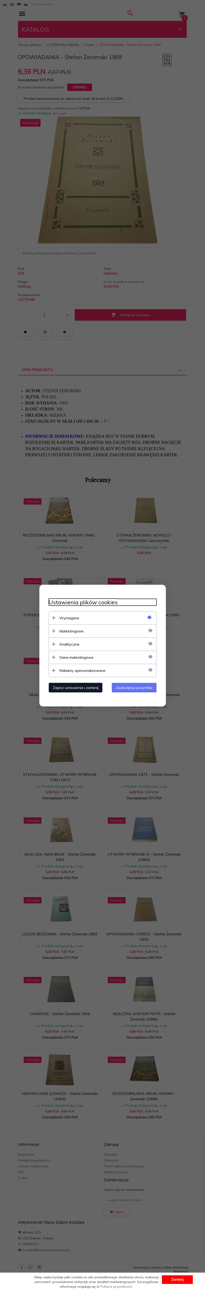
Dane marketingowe (76, 657)
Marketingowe (71, 630)
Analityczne (69, 644)
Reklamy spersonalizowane (82, 670)
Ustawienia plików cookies (83, 602)
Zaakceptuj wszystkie (134, 687)
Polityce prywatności (116, 1286)
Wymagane (69, 617)
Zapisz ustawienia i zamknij (75, 687)
